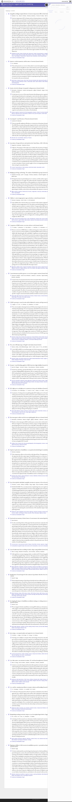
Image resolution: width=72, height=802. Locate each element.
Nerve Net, (22, 594)
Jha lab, (40, 626)
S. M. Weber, (47, 390)
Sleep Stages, (28, 412)
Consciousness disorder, (23, 544)
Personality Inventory (26, 297)
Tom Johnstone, (31, 367)
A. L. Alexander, (41, 227)
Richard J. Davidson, (31, 15)
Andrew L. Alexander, (30, 662)
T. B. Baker (32, 716)
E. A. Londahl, (27, 689)
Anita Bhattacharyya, (24, 347)
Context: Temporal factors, (17, 167)
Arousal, (25, 511)
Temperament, (23, 56)
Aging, (13, 566)
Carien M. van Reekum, (26, 275)
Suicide (43, 167)
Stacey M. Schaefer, (16, 275)
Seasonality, (39, 167)
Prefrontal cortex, (18, 113)
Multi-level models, (32, 167)
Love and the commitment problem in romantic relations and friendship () (30, 687)
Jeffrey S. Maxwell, (37, 90)
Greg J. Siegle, (32, 484)
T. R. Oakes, (14, 227)
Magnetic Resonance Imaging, (18, 268)
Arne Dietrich (15, 520)
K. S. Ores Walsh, (27, 227)
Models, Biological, (15, 359)
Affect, (13, 191)
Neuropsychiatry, (39, 594)
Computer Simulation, (27, 266)
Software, (41, 569)
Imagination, (34, 191)
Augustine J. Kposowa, (17, 145)
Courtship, (21, 707)
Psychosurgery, (20, 595)
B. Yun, (33, 390)
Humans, (25, 81)
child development (15, 82)
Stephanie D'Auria (26, 145)
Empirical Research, (25, 475)
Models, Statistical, (30, 220)
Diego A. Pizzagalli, (46, 90)
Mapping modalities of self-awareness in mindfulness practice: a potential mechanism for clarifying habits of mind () (36, 745)
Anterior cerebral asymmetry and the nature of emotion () (26, 61)
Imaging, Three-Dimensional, (32, 568)
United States (44, 113)
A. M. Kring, (24, 635)
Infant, (34, 81)
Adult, (13, 80)
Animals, (18, 53)
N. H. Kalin (36, 304)
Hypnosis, (43, 544)
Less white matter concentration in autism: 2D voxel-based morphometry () (30, 660)
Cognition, (17, 112)
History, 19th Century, (32, 593)
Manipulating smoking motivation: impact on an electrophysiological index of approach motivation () (36, 714)
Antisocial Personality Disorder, (21, 218)
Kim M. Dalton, (32, 551)
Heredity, (17, 54)
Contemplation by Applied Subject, (18, 545)
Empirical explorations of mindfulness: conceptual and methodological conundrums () (33, 450)
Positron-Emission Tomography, (18, 339)
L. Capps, (19, 635)
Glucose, (13, 54)
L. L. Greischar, (34, 227)
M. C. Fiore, (20, 716)
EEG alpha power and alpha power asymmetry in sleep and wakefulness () (30, 388)
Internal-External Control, (46, 295)
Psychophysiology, (15, 477)
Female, (35, 53)
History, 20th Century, (40, 593)
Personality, (19, 297)
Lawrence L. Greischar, (36, 275)
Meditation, (36, 475)
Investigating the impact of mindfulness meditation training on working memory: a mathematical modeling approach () (36, 601)
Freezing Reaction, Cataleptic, (42, 53)
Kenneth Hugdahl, (42, 174)
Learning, (35, 774)
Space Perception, (37, 113)
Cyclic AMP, (21, 358)
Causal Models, (20, 137)
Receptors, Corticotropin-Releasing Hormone (33, 339)
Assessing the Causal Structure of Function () (24, 119)
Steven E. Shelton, (23, 15)
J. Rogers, (14, 304)
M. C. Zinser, (14, 716)
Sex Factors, (22, 655)
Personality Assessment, (39, 220)
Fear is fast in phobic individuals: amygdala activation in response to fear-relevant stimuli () (34, 482)
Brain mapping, (30, 511)
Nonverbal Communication (26, 709)
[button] (70, 1)
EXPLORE (65, 1)
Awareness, (18, 774)
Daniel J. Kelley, (15, 347)
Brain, (15, 80)
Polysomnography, (15, 412)
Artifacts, (18, 266)
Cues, (25, 707)
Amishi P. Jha (15, 604)
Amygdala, (14, 53)
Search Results (9, 5)
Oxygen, (47, 268)
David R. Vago (15, 578)
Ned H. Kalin (47, 15)
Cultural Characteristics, (16, 653)
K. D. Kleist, (42, 390)
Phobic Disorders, (28, 513)
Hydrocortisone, (15, 220)
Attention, (19, 626)
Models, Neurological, (36, 268)
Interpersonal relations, (37, 653)
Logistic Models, (21, 220)
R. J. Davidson (15, 63)
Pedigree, (43, 54)
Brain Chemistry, (15, 593)
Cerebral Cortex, (20, 80)
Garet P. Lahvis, (32, 347)
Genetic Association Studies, (17, 338)
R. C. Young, (29, 635)
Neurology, (33, 594)
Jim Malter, (45, 347)
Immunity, (39, 191)
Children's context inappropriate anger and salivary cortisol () (27, 198)
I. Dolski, (37, 390)
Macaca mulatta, (22, 54)
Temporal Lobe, (29, 56)
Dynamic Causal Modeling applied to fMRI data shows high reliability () (30, 365)
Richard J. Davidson (16, 92)
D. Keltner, (14, 635)
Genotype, (39, 338)
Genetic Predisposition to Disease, (29, 338)
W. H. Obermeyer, (21, 390)
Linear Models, (41, 568)
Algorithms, (14, 266)
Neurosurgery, (46, 594)
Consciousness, (15, 544)
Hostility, (26, 653)
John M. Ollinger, (15, 367)
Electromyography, (28, 112)
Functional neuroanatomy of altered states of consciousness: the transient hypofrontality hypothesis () (36, 518)
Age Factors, (21, 679)
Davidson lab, (26, 53)
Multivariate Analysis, (24, 569)
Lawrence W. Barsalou (17, 120)
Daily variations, (25, 167)
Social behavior (28, 655)
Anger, (13, 218)
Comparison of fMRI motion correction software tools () (26, 225)
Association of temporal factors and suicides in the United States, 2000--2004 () (31, 143)
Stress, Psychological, (16, 56)
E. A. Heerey (35, 635)
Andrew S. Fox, (15, 15)
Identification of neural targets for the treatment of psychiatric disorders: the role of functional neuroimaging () (37, 575)
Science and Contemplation (43, 545)
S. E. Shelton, (24, 304)
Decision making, (28, 626)
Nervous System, (28, 594)
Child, (25, 80)
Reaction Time (23, 627)
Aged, (15, 295)
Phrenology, (14, 595)
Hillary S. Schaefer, (25, 484)
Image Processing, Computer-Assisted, (19, 568)
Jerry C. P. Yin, (39, 347)
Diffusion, (40, 566)
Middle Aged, (14, 297)
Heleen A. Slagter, (26, 419)
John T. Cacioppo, (25, 174)
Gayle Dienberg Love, (46, 275)
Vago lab (24, 595)
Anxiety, (21, 53)
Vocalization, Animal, (37, 56)
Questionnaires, (47, 220)
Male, (27, 54)
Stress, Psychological (16, 192)
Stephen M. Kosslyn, (16, 174)
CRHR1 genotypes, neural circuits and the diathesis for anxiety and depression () (32, 302)
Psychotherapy (22, 477)
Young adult (24, 383)
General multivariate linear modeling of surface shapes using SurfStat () (29, 549)
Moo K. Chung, (15, 551)
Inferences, (26, 137)
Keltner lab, (44, 653)
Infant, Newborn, (39, 81)
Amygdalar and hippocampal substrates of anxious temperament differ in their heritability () (34, 13)
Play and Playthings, (16, 655)
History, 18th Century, (23, 593)
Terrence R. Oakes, (40, 15)
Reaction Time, (31, 113)
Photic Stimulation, (35, 513)
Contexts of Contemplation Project (18, 57)
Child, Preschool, (29, 80)
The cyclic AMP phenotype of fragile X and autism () (25, 345)
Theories (30, 137)
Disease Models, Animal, (36, 336)
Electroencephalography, (29, 443)
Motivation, (25, 739)
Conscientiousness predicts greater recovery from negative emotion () (29, 273)
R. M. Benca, (14, 390)
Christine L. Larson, (16, 484)
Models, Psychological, (20, 513)
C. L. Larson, (28, 390)
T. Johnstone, (20, 227)
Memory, (13, 113)
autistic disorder (27, 359)
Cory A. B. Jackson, (40, 484)
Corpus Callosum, (30, 679)
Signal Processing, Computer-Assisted (19, 444)
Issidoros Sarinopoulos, (28, 90)
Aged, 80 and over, (20, 295)
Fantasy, (29, 544)
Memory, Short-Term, (28, 268)
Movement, (43, 268)
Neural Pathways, (38, 54)
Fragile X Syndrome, (47, 358)
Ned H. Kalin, (24, 200)
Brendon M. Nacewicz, (24, 551)
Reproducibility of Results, (17, 383)
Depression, (31, 53)
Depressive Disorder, (43, 80)
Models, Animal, (31, 54)
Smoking (29, 739)
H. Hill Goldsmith (31, 200)
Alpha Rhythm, (17, 410)
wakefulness (33, 412)
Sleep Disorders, (22, 412)
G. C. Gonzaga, (15, 689)
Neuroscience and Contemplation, (31, 545)
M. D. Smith (32, 689)
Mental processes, (41, 475)
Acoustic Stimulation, (16, 380)
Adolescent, (22, 380)
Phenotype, (21, 359)
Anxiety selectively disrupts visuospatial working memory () (27, 88)
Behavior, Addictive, (26, 738)
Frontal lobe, (40, 410)
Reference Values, (15, 681)
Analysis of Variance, (24, 410)
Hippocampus (44, 56)
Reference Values (43, 513)
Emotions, (35, 112)
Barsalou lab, (14, 137)
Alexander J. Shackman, (17, 90)
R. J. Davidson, (30, 304)
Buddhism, (22, 774)
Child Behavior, (33, 218)
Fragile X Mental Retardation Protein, (36, 358)
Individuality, (29, 81)
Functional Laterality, (19, 81)
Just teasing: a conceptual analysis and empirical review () (26, 633)
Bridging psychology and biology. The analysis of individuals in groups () (30, 172)
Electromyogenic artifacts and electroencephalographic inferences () (29, 417)
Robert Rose (14, 176)
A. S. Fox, (18, 304)
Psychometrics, (25, 113)
